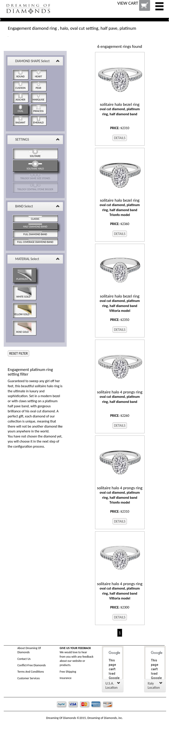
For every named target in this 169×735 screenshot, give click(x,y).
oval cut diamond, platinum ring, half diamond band (120, 109)
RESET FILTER (18, 353)
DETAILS (119, 138)
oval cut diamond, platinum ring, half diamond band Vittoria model (120, 303)
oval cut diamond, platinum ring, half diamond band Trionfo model (120, 207)
